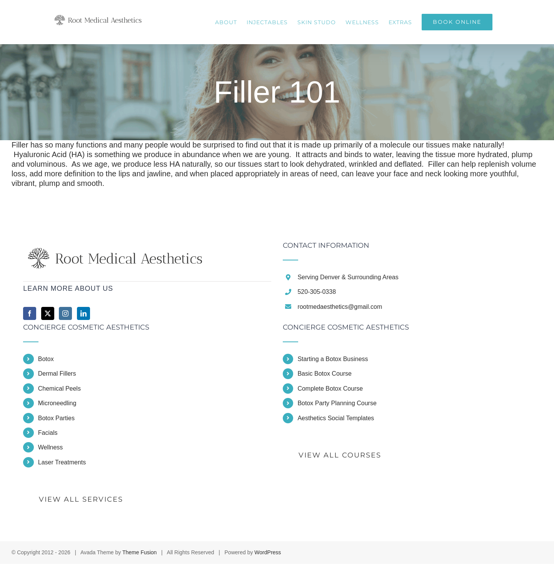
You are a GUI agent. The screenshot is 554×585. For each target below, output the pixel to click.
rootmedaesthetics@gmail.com (339, 306)
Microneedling (57, 403)
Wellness (50, 447)
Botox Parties (56, 418)
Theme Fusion (139, 552)
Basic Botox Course (324, 373)
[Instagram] (65, 313)
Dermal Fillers (57, 373)
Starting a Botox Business (332, 359)
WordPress (267, 552)
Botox (46, 359)
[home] (116, 246)
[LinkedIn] (83, 313)
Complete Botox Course (330, 388)
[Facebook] (29, 313)
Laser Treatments (62, 462)
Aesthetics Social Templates (335, 418)
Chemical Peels (59, 388)
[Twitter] (47, 313)
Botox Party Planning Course (336, 403)
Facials (48, 432)
